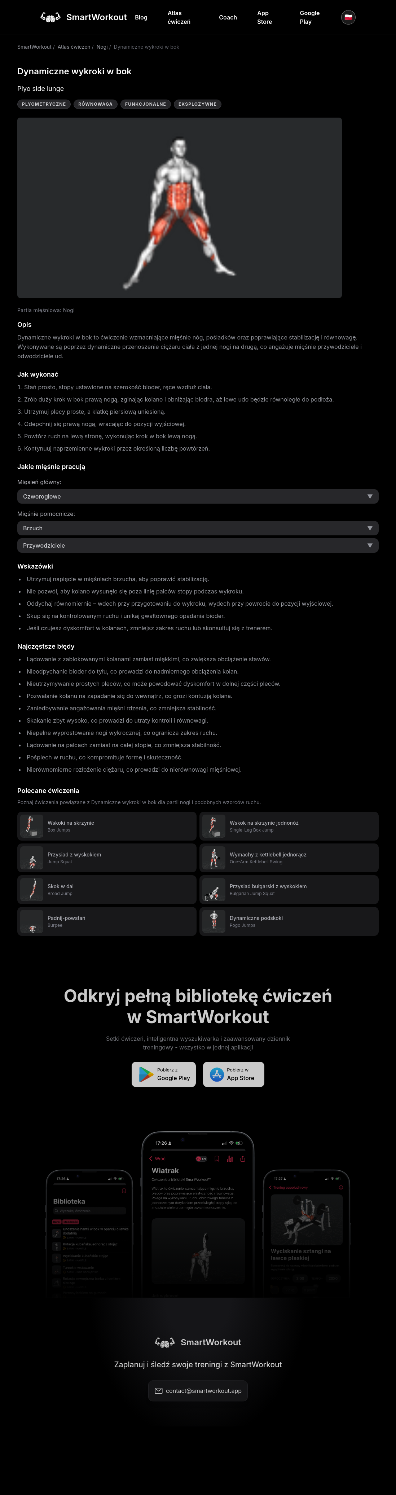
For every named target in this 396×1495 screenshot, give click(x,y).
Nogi (102, 47)
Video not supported (179, 208)
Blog (141, 17)
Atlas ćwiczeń (179, 17)
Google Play (310, 17)
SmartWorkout (34, 47)
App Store (264, 17)
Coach (228, 17)
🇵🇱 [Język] (348, 17)
